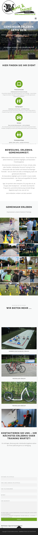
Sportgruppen (19, 114)
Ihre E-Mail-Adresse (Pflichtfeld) (19, 507)
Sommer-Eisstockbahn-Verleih (19, 363)
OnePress (21, 531)
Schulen (19, 131)
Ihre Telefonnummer (19, 513)
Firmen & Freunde (19, 98)
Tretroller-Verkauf (19, 418)
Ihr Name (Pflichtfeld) (19, 501)
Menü (35, 18)
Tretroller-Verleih (19, 390)
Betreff (19, 519)
